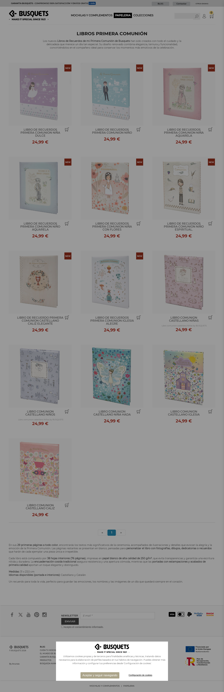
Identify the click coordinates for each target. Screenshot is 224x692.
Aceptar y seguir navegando (99, 675)
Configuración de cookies (140, 675)
